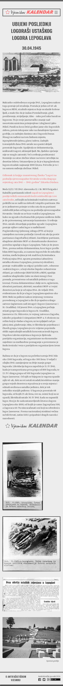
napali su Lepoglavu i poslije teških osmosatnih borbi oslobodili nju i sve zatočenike (30, 196)
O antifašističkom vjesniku (16, 678)
